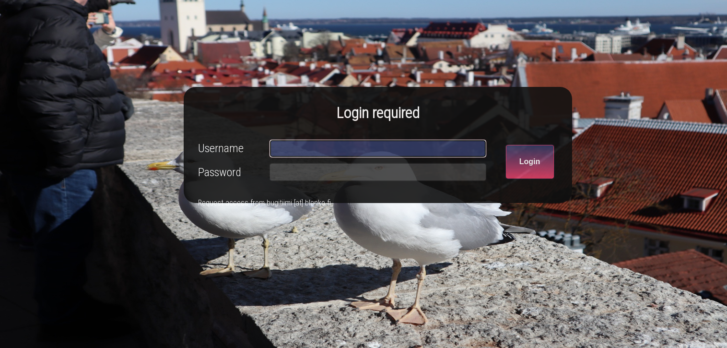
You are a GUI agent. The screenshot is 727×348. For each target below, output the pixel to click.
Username (221, 148)
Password (219, 172)
